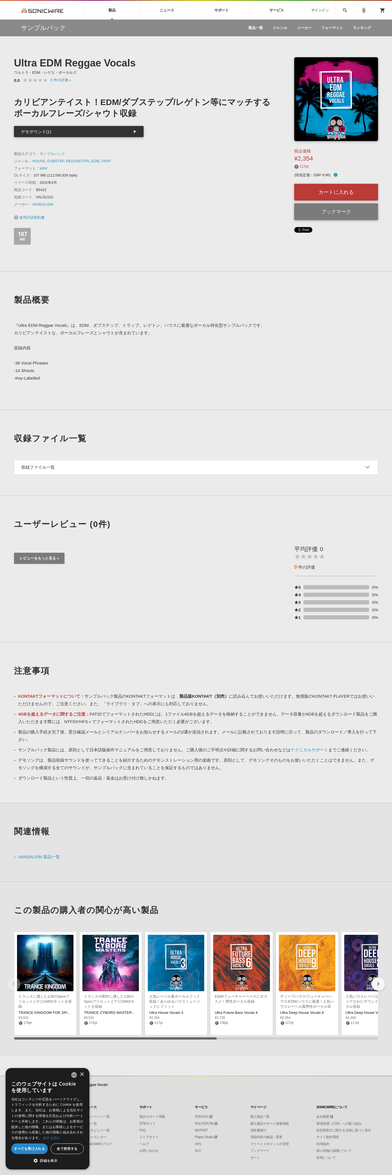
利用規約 (322, 1144)
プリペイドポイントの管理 (269, 1144)
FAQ (142, 1130)
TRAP (106, 161)
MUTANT (201, 1130)
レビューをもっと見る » (39, 558)
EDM (95, 161)
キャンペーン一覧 (97, 1117)
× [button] (82, 1074)
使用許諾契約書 (29, 217)
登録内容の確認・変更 (266, 1137)
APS (198, 1144)
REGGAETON (77, 161)
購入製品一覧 (260, 1117)
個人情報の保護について (334, 1151)
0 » (61, 80)
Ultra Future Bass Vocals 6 (236, 1012)
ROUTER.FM (204, 1124)
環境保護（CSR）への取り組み (339, 1124)
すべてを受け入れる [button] (29, 1148)
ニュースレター (95, 1137)
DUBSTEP (55, 161)
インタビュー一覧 (97, 1130)
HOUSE (38, 161)
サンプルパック (52, 154)
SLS (198, 1151)
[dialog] (47, 1118)
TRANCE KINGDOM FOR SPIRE (45, 1012)
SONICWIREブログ (97, 1144)
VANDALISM (42, 204)
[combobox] (74, 1075)
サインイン (320, 10)
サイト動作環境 (327, 1137)
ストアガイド (149, 1137)
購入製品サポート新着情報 (269, 1124)
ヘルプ (144, 1144)
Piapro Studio (204, 1137)
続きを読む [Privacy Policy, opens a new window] (51, 1137)
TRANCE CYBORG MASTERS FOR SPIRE (119, 1012)
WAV (43, 168)
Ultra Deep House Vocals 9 (302, 1012)
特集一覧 (90, 1124)
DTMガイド (147, 1124)
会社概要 (322, 1117)
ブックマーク (336, 211)
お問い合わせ (149, 1151)
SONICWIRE (42, 10)
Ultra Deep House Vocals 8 (367, 1012)
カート (255, 1158)
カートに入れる (336, 192)
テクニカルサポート (309, 749)
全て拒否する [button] (67, 1148)
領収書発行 (258, 1130)
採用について (326, 1158)
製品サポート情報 (152, 1117)
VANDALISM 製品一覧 (39, 856)
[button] (378, 984)
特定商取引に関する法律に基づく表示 (343, 1130)
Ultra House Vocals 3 (166, 1012)
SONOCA (201, 1117)
